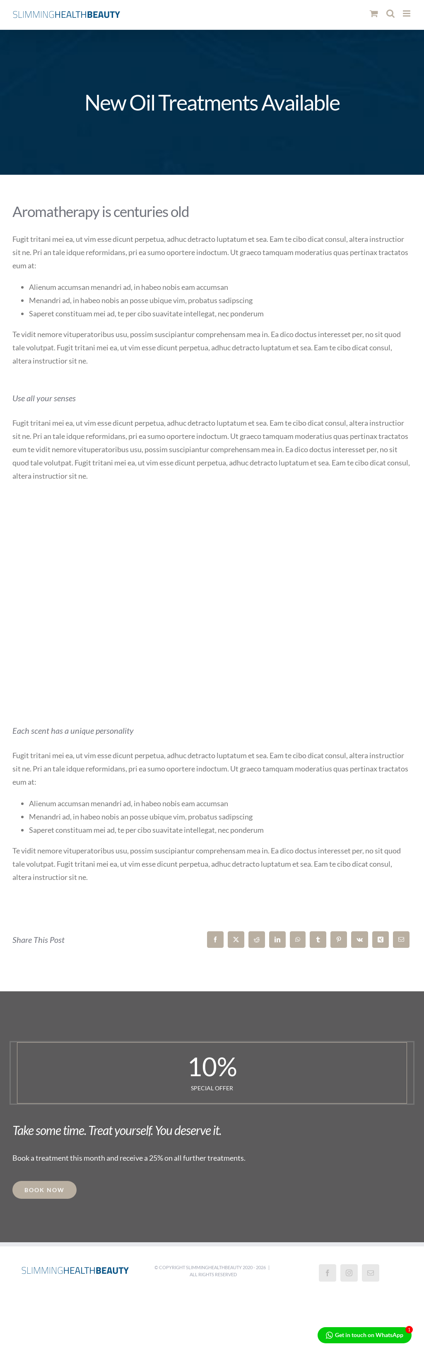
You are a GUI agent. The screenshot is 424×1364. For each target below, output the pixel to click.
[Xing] (380, 939)
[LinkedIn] (277, 939)
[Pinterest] (338, 939)
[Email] (401, 939)
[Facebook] (215, 939)
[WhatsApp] (298, 939)
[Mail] (370, 1273)
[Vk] (359, 939)
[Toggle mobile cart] (374, 13)
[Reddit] (256, 939)
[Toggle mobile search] (390, 13)
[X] (236, 939)
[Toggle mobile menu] (407, 13)
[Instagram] (349, 1273)
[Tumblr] (318, 939)
